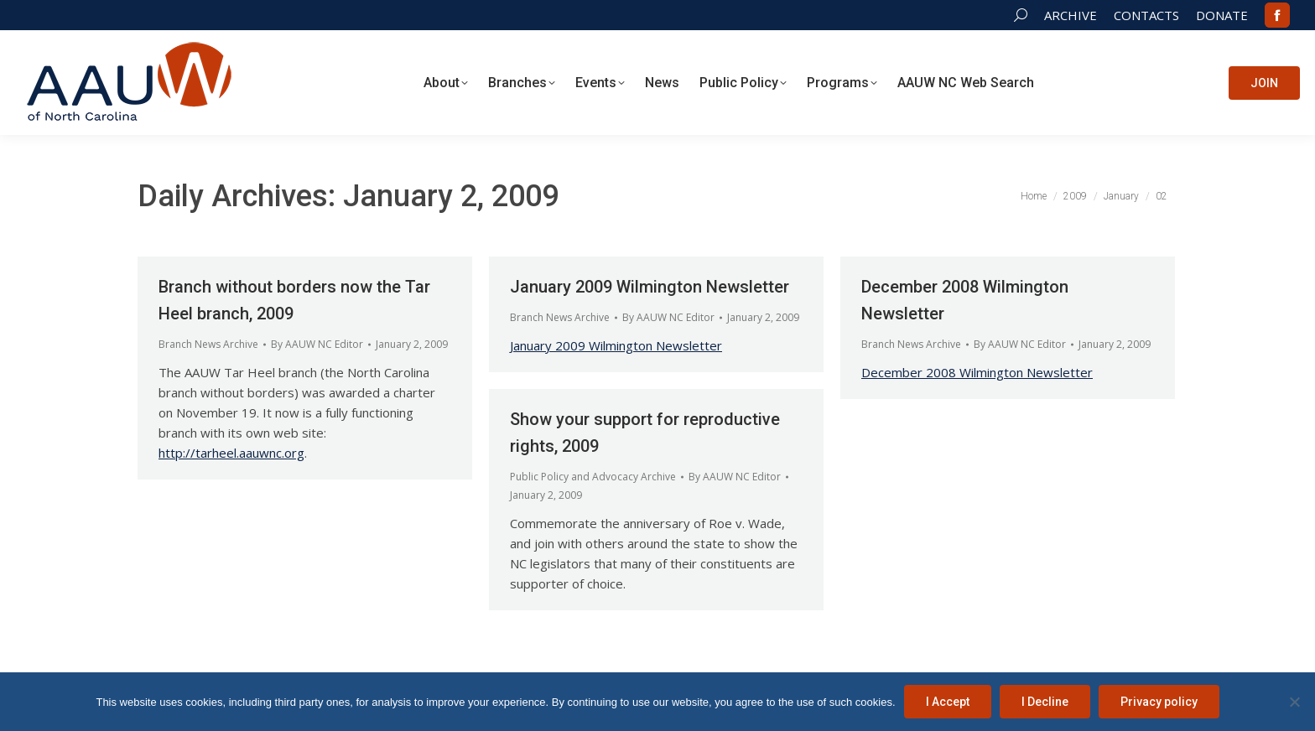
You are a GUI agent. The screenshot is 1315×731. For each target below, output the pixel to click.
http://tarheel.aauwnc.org (231, 452)
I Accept (947, 701)
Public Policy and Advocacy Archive (593, 476)
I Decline (1044, 701)
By (317, 344)
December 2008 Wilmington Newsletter (977, 372)
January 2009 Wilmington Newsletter (649, 287)
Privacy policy (1159, 701)
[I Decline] (1294, 701)
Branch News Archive (208, 344)
